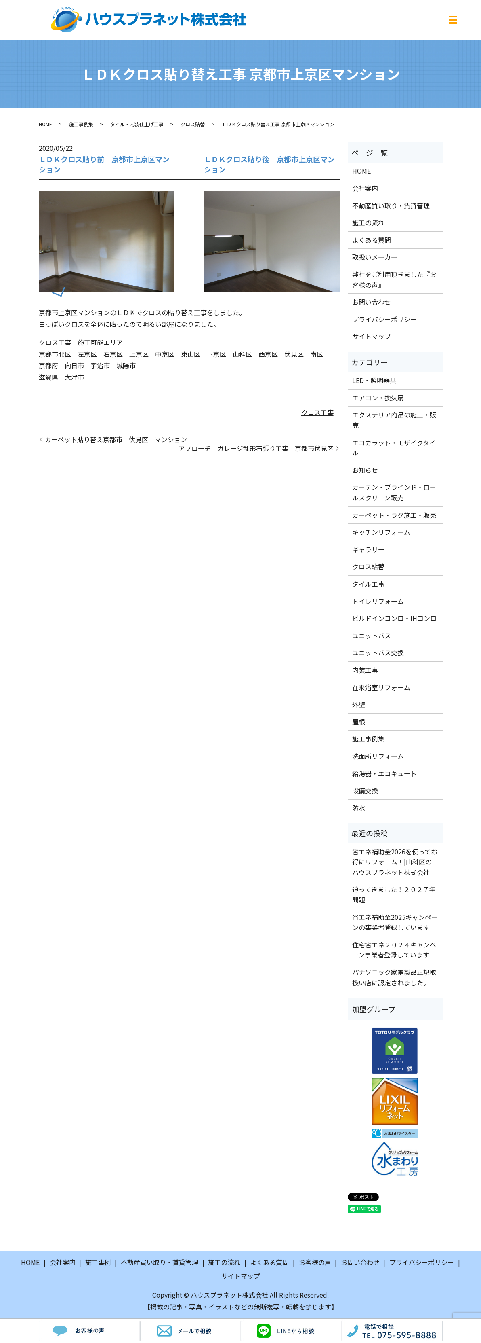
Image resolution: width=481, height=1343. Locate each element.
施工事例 (98, 1262)
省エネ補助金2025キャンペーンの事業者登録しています (395, 922)
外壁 (358, 704)
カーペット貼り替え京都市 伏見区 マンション (116, 439)
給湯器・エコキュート (384, 773)
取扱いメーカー (374, 257)
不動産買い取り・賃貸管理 (391, 205)
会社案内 (365, 188)
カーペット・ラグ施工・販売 (394, 515)
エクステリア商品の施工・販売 (394, 420)
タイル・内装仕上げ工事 (137, 124)
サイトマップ (371, 336)
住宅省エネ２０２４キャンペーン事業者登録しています (394, 950)
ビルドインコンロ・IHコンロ (394, 618)
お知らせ (365, 470)
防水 (358, 808)
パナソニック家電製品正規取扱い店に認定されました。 (394, 977)
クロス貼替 (193, 124)
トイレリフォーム (378, 601)
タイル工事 (368, 584)
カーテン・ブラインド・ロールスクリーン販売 (394, 492)
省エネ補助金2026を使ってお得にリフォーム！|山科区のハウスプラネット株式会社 (394, 862)
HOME (45, 124)
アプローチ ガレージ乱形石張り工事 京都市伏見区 (256, 448)
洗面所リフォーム (378, 756)
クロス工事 (317, 412)
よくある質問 (371, 240)
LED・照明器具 (374, 380)
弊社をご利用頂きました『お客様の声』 (394, 279)
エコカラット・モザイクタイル (394, 448)
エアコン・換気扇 (378, 397)
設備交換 (365, 790)
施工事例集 (81, 124)
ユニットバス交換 (378, 652)
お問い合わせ (371, 302)
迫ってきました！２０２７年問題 (394, 894)
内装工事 (365, 670)
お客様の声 (315, 1262)
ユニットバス (371, 635)
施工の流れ (368, 222)
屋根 (358, 722)
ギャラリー (368, 549)
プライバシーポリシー (384, 319)
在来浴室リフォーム (381, 687)
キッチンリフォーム (381, 532)
